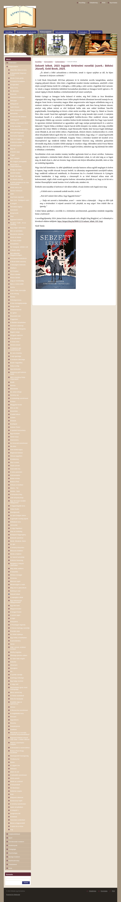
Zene (10, 868)
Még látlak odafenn (17, 568)
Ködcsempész (15, 475)
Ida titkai (13, 446)
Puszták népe (15, 631)
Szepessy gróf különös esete (18, 373)
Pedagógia (12, 849)
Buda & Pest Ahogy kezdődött (17, 752)
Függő (12, 155)
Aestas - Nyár (15, 491)
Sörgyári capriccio (16, 335)
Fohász (12, 401)
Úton (12, 216)
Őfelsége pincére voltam (18, 655)
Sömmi (12, 707)
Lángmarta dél (15, 813)
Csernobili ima (15, 469)
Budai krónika (15, 478)
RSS (103, 3)
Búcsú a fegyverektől (17, 823)
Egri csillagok (14, 158)
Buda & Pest (14, 482)
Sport (10, 838)
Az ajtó (12, 544)
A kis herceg (14, 293)
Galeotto (13, 662)
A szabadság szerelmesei (19, 398)
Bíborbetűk (14, 389)
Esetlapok (13, 424)
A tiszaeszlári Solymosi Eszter (18, 74)
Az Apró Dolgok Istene (18, 515)
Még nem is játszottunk (18, 588)
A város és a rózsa (16, 826)
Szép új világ (14, 366)
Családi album (15, 414)
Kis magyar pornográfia (18, 161)
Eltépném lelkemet (16, 797)
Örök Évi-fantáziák (16, 699)
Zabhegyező (14, 120)
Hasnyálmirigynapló (17, 133)
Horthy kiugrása (15, 652)
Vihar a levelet (15, 274)
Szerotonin (14, 210)
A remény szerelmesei (18, 804)
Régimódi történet (16, 453)
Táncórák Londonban (17, 820)
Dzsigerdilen (14, 84)
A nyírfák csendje (16, 675)
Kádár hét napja (15, 176)
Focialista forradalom (17, 81)
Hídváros (13, 769)
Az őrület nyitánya (16, 634)
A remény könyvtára (17, 547)
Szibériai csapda (16, 791)
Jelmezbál (13, 525)
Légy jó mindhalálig (17, 281)
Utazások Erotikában (17, 97)
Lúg (11, 829)
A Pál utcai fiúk (15, 126)
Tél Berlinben (14, 788)
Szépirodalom (13, 66)
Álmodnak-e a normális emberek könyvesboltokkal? (20, 733)
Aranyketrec (14, 244)
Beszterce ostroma (16, 234)
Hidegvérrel (14, 104)
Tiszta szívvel (15, 465)
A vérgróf (13, 203)
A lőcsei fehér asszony (18, 261)
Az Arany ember (15, 240)
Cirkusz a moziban (16, 485)
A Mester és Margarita (18, 329)
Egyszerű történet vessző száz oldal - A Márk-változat (19, 738)
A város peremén (16, 472)
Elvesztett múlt (15, 316)
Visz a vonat (14, 462)
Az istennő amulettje (17, 557)
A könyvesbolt (15, 785)
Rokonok (13, 94)
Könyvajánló (48, 62)
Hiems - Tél (14, 488)
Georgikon (13, 668)
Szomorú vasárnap (16, 326)
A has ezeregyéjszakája (18, 303)
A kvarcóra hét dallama (18, 117)
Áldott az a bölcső (16, 781)
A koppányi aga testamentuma (15, 349)
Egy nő (12, 149)
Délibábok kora (15, 522)
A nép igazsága (15, 356)
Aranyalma (14, 621)
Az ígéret (13, 313)
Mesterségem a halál (17, 584)
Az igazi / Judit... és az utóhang (18, 223)
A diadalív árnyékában (18, 322)
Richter (12, 297)
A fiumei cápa (15, 152)
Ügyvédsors (14, 720)
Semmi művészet (16, 191)
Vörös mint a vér (16, 187)
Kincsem (13, 717)
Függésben (14, 319)
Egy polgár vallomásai (18, 228)
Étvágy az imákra (16, 170)
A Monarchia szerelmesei (19, 710)
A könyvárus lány (16, 494)
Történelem (12, 63)
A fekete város (15, 250)
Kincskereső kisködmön (18, 258)
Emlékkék (13, 817)
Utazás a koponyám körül (19, 123)
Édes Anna (14, 88)
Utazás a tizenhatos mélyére (17, 743)
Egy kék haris (15, 605)
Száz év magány (16, 139)
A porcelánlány (15, 641)
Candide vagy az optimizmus (16, 703)
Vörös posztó (14, 778)
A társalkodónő (15, 338)
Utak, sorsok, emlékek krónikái (18, 648)
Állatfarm (13, 268)
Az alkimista (14, 91)
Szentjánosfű (14, 512)
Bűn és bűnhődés (16, 231)
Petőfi (12, 382)
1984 (12, 194)
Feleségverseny (15, 300)
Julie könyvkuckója (16, 498)
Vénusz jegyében (16, 456)
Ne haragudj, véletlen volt (19, 247)
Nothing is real (15, 591)
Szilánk (12, 417)
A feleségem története (18, 265)
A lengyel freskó (15, 612)
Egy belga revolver (16, 681)
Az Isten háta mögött (17, 658)
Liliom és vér (14, 772)
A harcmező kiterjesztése (19, 129)
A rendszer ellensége (17, 359)
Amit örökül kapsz (16, 449)
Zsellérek (13, 729)
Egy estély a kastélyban (18, 637)
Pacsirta (13, 723)
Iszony (12, 287)
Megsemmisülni (15, 609)
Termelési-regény (16, 207)
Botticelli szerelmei (16, 538)
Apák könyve (14, 107)
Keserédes (14, 411)
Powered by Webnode (13, 894)
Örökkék (13, 421)
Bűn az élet (14, 408)
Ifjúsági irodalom (14, 857)
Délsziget (13, 100)
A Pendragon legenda (17, 625)
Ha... (12, 671)
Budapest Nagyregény (18, 535)
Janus (12, 644)
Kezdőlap (82, 3)
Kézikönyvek (13, 845)
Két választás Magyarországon (16, 254)
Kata (11, 794)
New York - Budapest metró (19, 200)
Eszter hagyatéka (16, 363)
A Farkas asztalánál (17, 696)
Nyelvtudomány (14, 861)
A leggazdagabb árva (17, 506)
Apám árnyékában (16, 807)
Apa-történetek (15, 369)
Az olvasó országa (16, 179)
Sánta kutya (14, 437)
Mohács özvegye (16, 575)
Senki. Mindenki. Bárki (18, 541)
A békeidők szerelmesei (18, 775)
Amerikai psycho (16, 145)
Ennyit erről (14, 213)
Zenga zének (14, 306)
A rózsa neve (14, 342)
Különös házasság (16, 560)
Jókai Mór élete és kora (18, 70)
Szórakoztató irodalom (16, 842)
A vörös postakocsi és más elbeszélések (19, 183)
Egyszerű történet (16, 219)
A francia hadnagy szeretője (20, 628)
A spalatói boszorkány (18, 430)
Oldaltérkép (94, 3)
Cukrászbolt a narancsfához (20, 748)
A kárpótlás (14, 572)
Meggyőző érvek (16, 405)
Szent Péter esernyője (18, 290)
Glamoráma (14, 440)
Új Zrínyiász (14, 271)
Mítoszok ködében (16, 551)
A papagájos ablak (16, 597)
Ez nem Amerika (16, 353)
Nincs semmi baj (16, 692)
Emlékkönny (14, 459)
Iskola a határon (15, 554)
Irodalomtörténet (14, 834)
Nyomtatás (113, 3)
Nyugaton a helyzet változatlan (17, 564)
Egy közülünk (15, 433)
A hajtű (12, 618)
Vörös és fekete (15, 237)
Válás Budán (14, 509)
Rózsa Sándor (15, 277)
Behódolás (14, 113)
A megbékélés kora (17, 713)
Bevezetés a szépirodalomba (15, 165)
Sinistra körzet (15, 345)
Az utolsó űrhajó (16, 392)
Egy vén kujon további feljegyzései (18, 502)
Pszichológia (13, 853)
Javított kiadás (15, 173)
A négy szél (14, 684)
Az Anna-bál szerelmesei (19, 443)
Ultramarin (13, 665)
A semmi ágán (15, 615)
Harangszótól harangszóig (19, 756)
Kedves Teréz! (15, 427)
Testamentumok (15, 310)
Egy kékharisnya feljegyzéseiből (16, 601)
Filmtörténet (13, 864)
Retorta (12, 385)
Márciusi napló (15, 581)
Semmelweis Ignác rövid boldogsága (18, 688)
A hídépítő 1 (14, 810)
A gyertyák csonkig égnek (19, 519)
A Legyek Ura (15, 765)
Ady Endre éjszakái (17, 197)
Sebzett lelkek (15, 594)
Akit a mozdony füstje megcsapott (17, 378)
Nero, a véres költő (16, 284)
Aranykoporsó (15, 726)
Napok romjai (14, 332)
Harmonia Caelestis (17, 136)
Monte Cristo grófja (17, 78)
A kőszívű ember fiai (17, 142)
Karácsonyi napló (16, 801)
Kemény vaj (14, 395)
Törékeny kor (14, 759)
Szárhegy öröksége (17, 678)
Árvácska (13, 578)
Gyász (12, 762)
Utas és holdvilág (16, 531)
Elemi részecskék (16, 110)
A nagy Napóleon (16, 528)
